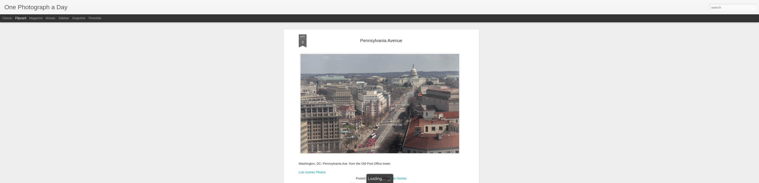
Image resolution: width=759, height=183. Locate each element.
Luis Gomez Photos (312, 172)
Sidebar (64, 18)
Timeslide (94, 18)
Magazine (36, 18)
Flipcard (20, 18)
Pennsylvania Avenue (381, 40)
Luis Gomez (398, 178)
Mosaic (50, 18)
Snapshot (78, 18)
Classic (7, 18)
